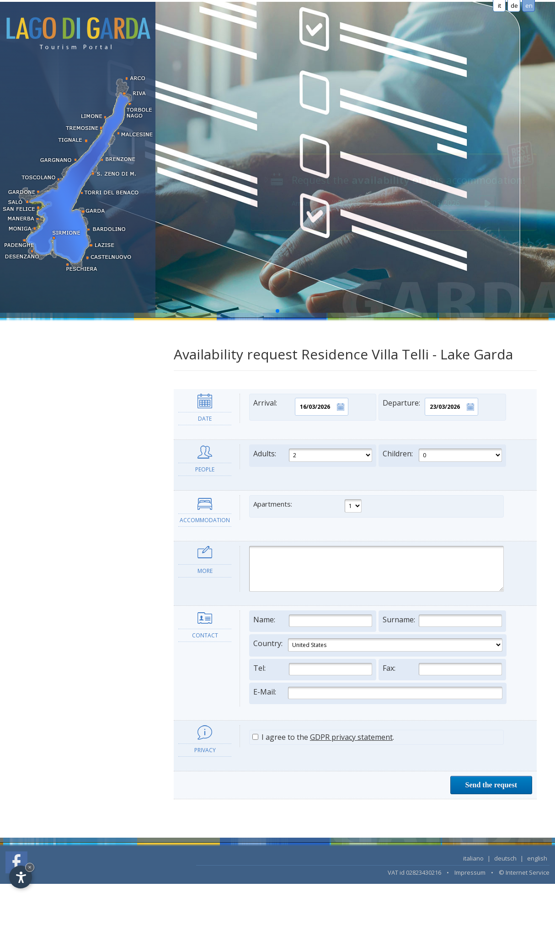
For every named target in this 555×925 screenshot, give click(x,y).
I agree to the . (323, 737)
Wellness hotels (35, 459)
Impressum (470, 872)
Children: (442, 455)
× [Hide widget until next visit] (30, 867)
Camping (25, 423)
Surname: (442, 621)
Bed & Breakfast (36, 405)
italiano (473, 858)
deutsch (505, 858)
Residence (27, 351)
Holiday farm (31, 387)
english (537, 858)
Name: (313, 621)
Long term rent (34, 441)
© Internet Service (524, 872)
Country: (377, 645)
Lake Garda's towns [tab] (40, 562)
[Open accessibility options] (20, 877)
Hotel (20, 333)
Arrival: (301, 407)
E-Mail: (377, 693)
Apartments (29, 369)
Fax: (442, 669)
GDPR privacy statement (351, 737)
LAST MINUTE (33, 477)
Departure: (430, 407)
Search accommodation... (49, 495)
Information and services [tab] (49, 527)
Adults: (313, 455)
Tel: (313, 669)
